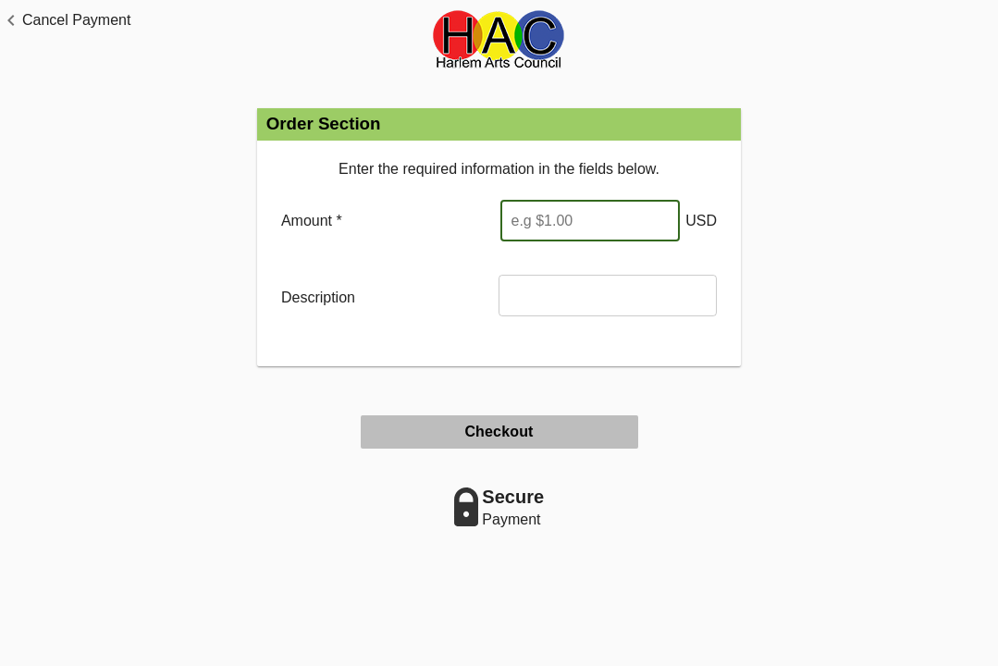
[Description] (608, 295)
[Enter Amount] (589, 220)
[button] (65, 20)
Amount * (311, 220)
